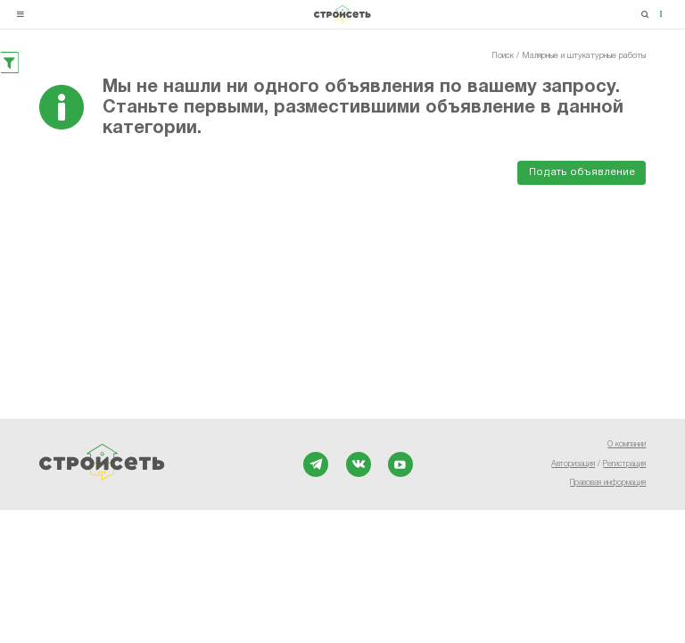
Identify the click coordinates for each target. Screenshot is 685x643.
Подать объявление (582, 172)
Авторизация (573, 464)
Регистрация (624, 464)
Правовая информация (608, 483)
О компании (626, 444)
